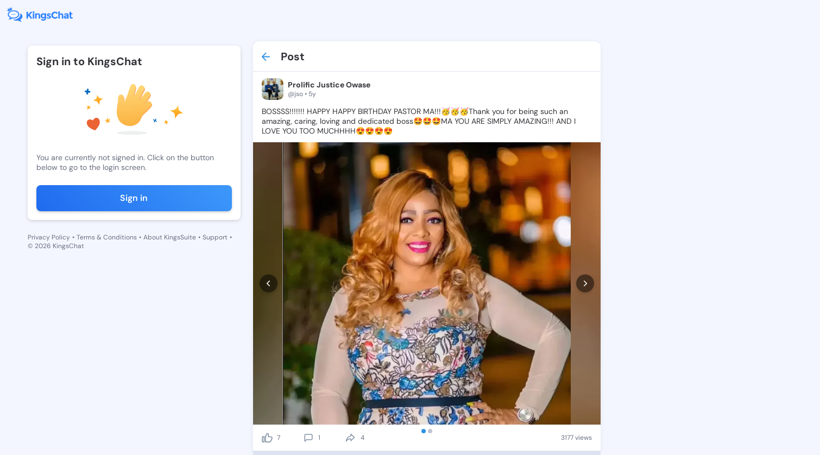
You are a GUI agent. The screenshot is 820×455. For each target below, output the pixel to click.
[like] (267, 437)
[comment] (308, 437)
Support (215, 237)
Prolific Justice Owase (329, 85)
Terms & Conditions (107, 237)
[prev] (268, 284)
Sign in (134, 198)
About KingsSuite (169, 237)
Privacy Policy (49, 237)
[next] (585, 284)
